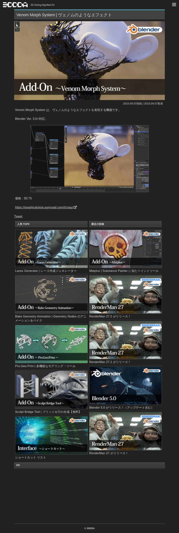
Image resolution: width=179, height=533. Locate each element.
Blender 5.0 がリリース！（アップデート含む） (125, 388)
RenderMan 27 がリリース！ (125, 433)
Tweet (18, 216)
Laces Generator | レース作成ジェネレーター (46, 270)
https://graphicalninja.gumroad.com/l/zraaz (44, 207)
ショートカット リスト (30, 457)
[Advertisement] (90, 496)
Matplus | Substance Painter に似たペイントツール (125, 251)
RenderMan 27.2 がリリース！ (125, 296)
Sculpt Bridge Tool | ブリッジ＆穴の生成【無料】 (48, 411)
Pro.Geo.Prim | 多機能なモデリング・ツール (45, 366)
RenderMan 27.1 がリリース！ (125, 342)
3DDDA (91, 528)
